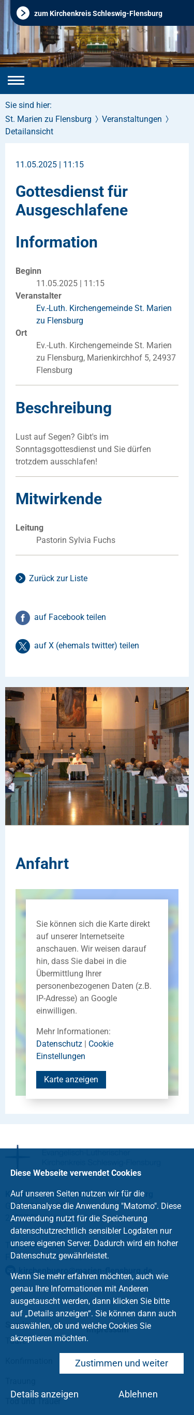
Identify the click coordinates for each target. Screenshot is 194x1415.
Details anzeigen (44, 1394)
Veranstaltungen (132, 119)
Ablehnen (138, 1394)
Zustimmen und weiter (121, 1363)
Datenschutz (59, 1044)
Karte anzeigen (71, 1079)
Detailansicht (29, 131)
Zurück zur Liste (58, 578)
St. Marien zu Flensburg (48, 119)
